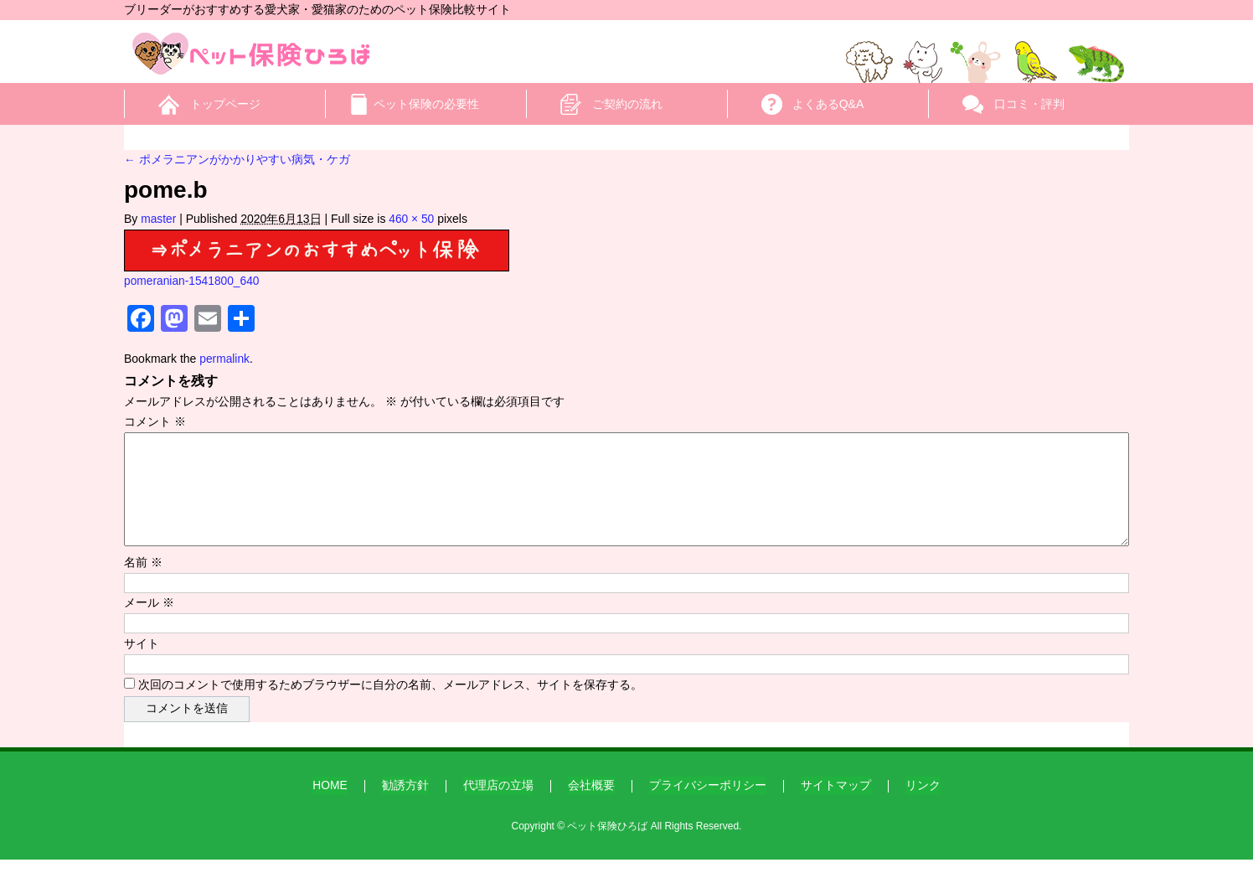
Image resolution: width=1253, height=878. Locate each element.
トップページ (225, 104)
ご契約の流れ (627, 104)
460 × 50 (412, 218)
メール (149, 622)
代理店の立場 (498, 803)
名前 (143, 582)
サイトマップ (836, 803)
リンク (923, 803)
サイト (141, 663)
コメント (155, 421)
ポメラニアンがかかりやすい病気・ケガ (237, 159)
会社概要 (591, 803)
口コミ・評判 (1029, 104)
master (159, 218)
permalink (224, 358)
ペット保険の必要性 (426, 104)
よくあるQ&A (828, 104)
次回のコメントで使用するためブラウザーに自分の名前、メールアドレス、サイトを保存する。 (390, 704)
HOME (330, 803)
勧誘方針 (405, 803)
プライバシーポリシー (707, 803)
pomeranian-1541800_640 (192, 280)
